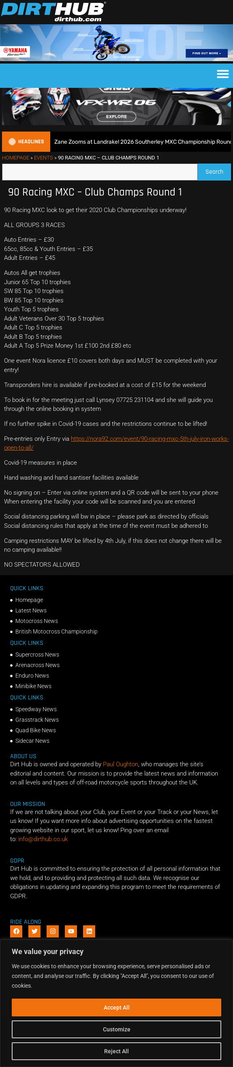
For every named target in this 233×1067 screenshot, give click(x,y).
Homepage (15, 173)
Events (43, 173)
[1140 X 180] (116, 59)
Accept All (117, 1007)
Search (218, 185)
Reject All (116, 1051)
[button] (223, 73)
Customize (116, 1029)
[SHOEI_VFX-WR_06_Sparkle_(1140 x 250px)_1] (116, 138)
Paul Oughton (120, 779)
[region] (116, 1003)
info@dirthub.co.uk (43, 854)
